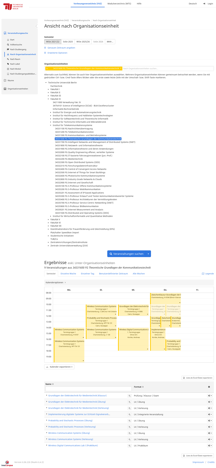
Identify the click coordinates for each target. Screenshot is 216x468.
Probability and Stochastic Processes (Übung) (107, 318)
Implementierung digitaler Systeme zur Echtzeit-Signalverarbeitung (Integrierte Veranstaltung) (95, 414)
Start (10, 39)
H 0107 (75, 335)
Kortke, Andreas (134, 337)
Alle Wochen (139, 273)
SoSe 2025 (68, 41)
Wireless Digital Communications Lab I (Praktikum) (141, 329)
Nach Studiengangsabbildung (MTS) (22, 73)
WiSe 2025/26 (83, 41)
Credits (211, 462)
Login (208, 3)
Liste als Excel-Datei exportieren (197, 378)
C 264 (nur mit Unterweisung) (111, 311)
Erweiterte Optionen (55, 52)
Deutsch (193, 3)
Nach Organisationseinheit (21, 54)
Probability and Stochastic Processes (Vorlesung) (72, 426)
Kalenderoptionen (55, 282)
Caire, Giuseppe (102, 326)
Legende (208, 273)
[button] (83, 337)
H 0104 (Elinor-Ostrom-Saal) (174, 297)
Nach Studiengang (16, 49)
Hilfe (139, 3)
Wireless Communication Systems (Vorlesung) (75, 341)
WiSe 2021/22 (52, 41)
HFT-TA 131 (76, 346)
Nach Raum (13, 59)
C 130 (108, 335)
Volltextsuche (14, 44)
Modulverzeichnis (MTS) (119, 3)
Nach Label (13, 64)
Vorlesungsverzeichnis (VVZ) (88, 3)
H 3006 (140, 311)
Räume (8, 80)
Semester (49, 37)
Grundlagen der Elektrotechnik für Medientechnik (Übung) (77, 401)
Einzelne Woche (68, 273)
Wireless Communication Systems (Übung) (73, 329)
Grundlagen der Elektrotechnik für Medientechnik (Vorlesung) (146, 306)
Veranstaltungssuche (15, 33)
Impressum (198, 462)
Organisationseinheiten (15, 88)
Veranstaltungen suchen (126, 253)
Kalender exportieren (59, 366)
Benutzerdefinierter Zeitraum (113, 273)
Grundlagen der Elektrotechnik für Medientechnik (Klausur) (77, 395)
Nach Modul (13, 69)
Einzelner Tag (87, 273)
